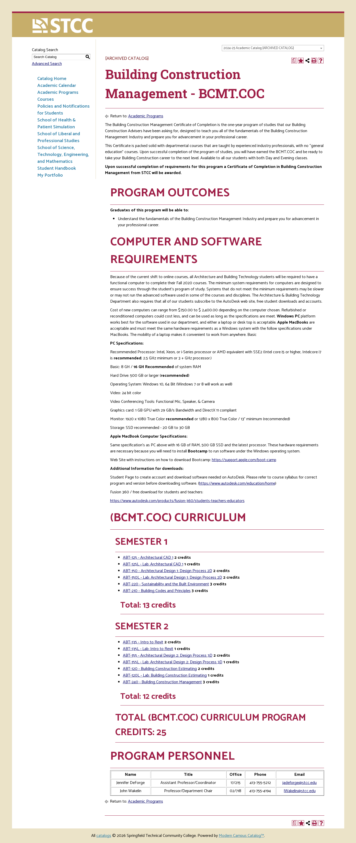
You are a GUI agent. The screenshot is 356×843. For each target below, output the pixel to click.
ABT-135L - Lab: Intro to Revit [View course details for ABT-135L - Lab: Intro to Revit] (148, 648)
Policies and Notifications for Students (63, 109)
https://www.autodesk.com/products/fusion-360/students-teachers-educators (177, 500)
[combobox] (273, 48)
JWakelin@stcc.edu (300, 791)
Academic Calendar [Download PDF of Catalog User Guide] (56, 85)
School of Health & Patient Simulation (56, 123)
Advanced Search (47, 63)
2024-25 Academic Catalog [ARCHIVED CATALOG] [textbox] (258, 48)
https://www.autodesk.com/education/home (237, 483)
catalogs (103, 835)
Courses (45, 99)
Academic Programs (57, 92)
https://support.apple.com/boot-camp (244, 460)
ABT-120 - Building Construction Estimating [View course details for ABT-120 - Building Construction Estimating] (160, 668)
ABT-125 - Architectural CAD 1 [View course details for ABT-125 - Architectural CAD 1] (148, 557)
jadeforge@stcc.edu (299, 782)
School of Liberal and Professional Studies (58, 137)
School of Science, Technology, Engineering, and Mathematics (63, 154)
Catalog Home (51, 79)
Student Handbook (56, 168)
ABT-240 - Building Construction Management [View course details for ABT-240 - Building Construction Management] (162, 682)
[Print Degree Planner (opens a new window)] (294, 60)
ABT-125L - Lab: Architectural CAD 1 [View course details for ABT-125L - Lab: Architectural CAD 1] (153, 564)
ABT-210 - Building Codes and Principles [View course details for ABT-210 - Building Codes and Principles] (157, 590)
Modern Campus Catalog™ (241, 835)
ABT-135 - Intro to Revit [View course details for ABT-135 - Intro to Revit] (143, 642)
